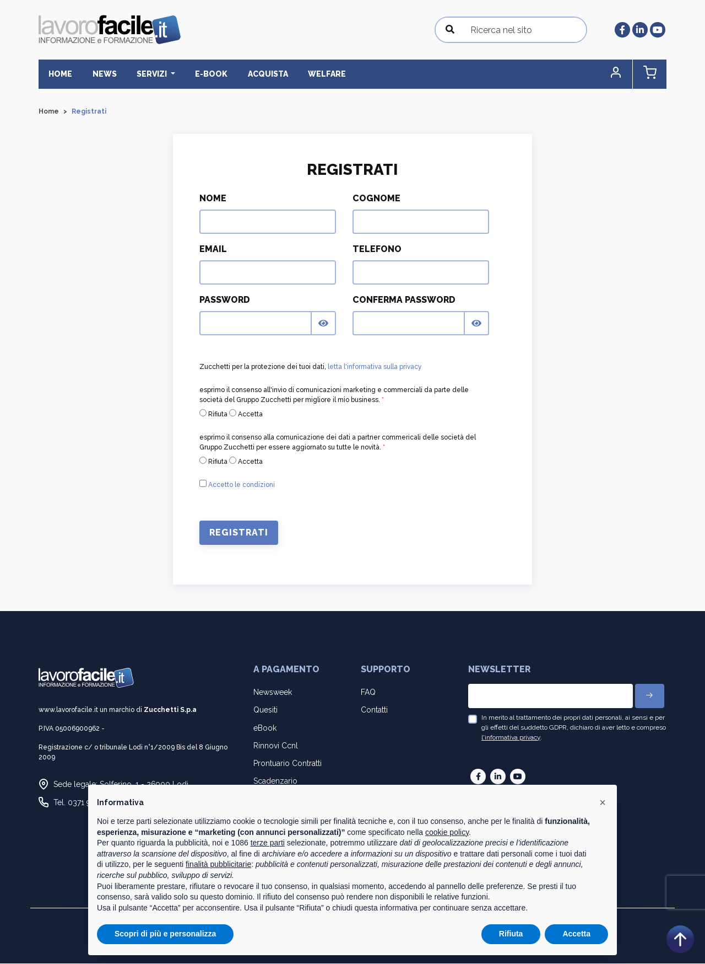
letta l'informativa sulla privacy (375, 367)
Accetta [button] (576, 933)
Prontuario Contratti (287, 763)
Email (213, 249)
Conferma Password (403, 300)
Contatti (374, 710)
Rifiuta (213, 414)
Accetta (246, 414)
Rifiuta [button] (511, 933)
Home (59, 73)
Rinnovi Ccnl (275, 745)
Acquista (257, 73)
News (101, 73)
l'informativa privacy (510, 737)
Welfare (314, 73)
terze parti (268, 842)
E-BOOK (203, 73)
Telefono (377, 249)
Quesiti (265, 710)
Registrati (238, 533)
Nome (212, 199)
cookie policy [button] (447, 832)
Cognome (376, 199)
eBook (264, 728)
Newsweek (272, 692)
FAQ (368, 692)
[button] (619, 74)
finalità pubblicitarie (218, 864)
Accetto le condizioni (241, 485)
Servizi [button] (146, 73)
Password (224, 300)
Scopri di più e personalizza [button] (165, 933)
